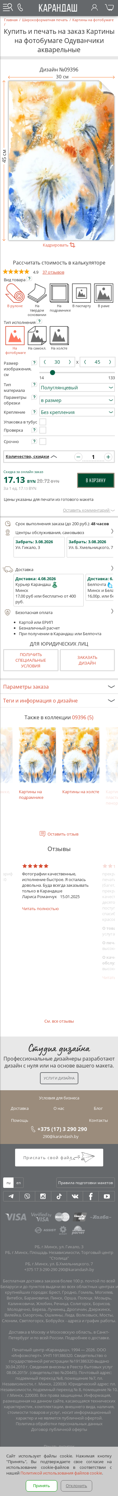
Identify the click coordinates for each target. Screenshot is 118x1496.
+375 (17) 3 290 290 (62, 1129)
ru (8, 1182)
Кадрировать (59, 245)
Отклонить (76, 1485)
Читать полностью (40, 908)
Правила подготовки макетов (85, 1182)
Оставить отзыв (63, 834)
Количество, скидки (27, 456)
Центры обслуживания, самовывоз (58, 532)
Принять (41, 1485)
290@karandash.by (61, 1136)
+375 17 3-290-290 (40, 1269)
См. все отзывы (59, 1021)
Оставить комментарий (89, 510)
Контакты (98, 1120)
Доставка (58, 569)
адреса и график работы (91, 1320)
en (18, 1182)
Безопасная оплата (58, 612)
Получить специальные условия (30, 660)
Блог (98, 1108)
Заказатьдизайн (87, 660)
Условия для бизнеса (59, 1098)
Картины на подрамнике (37, 763)
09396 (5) (82, 717)
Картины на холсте (80, 760)
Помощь (19, 1120)
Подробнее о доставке (87, 1338)
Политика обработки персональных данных (59, 1423)
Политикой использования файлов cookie (61, 1473)
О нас (58, 1108)
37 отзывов (53, 272)
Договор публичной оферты (59, 1429)
